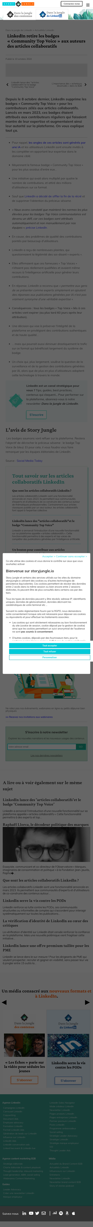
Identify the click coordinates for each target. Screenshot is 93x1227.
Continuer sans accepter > (71, 556)
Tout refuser (49, 651)
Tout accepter (49, 645)
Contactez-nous (72, 3)
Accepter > (48, 556)
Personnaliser (49, 657)
